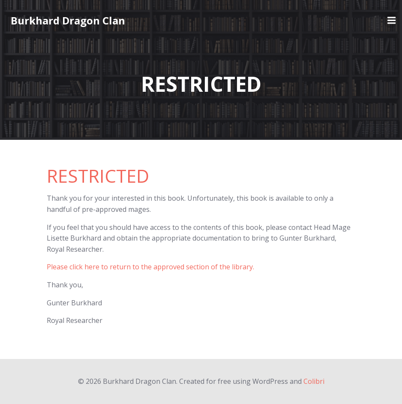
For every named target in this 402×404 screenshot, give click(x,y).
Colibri (313, 381)
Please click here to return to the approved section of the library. (150, 266)
